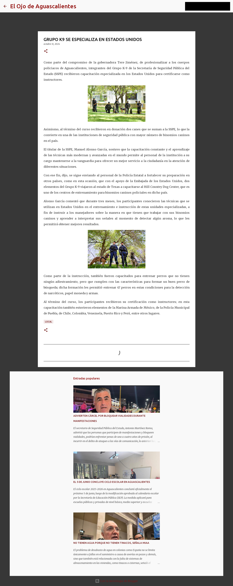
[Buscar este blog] (211, 6)
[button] (46, 51)
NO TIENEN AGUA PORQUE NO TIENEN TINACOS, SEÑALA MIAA (111, 542)
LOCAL (48, 322)
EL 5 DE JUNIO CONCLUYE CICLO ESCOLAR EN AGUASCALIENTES (111, 481)
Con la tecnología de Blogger (116, 581)
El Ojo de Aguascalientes (43, 6)
